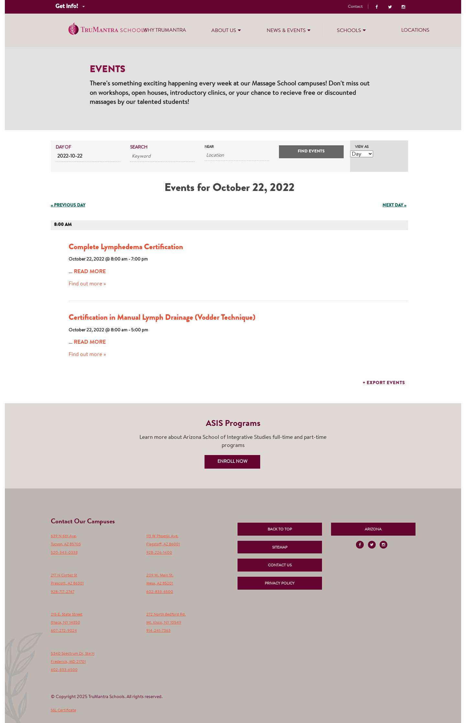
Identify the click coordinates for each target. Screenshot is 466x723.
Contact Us (280, 565)
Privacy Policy (279, 583)
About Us (226, 30)
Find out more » (87, 284)
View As (362, 147)
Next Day (394, 205)
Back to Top (280, 529)
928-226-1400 (159, 553)
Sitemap (279, 548)
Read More (90, 272)
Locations (415, 30)
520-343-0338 (64, 553)
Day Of (63, 147)
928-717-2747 (62, 592)
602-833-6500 (159, 592)
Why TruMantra (164, 30)
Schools (352, 30)
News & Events (289, 30)
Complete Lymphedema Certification (126, 247)
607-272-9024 (64, 631)
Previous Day (68, 205)
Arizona (373, 529)
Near (209, 147)
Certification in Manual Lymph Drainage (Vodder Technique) (162, 318)
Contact (355, 7)
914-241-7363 (158, 631)
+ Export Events (384, 383)
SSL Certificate (63, 710)
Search (139, 147)
